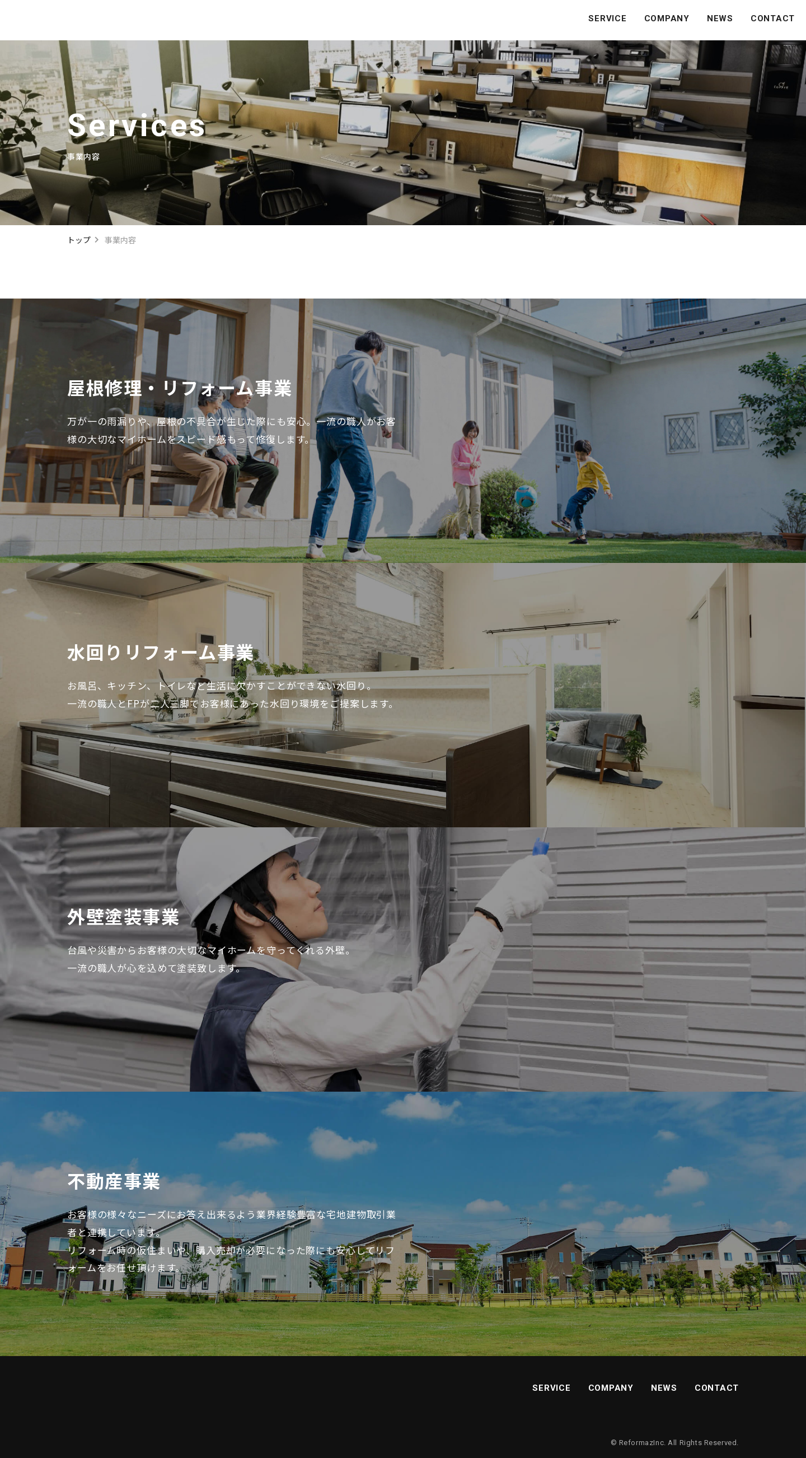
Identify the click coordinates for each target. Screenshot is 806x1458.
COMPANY (667, 18)
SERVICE (607, 18)
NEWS (720, 18)
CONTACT (773, 18)
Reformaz (636, 1442)
